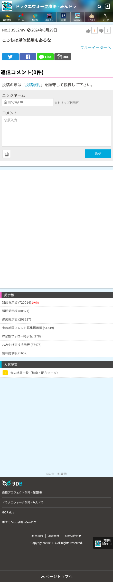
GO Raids (8, 512)
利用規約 (37, 536)
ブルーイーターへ (95, 47)
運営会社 (53, 536)
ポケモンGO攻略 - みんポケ (19, 522)
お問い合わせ (72, 536)
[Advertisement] (56, 226)
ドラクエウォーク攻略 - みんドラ (46, 6)
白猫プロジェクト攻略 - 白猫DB (22, 492)
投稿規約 (33, 84)
